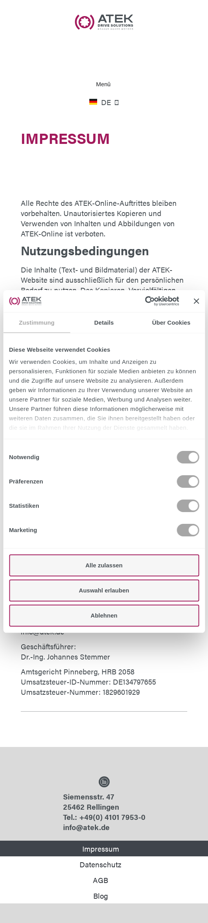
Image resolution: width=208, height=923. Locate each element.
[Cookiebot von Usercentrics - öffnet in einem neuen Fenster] (144, 301)
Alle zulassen (104, 565)
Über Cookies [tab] (171, 322)
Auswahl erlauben (104, 590)
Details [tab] (104, 322)
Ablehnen (103, 615)
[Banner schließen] (196, 301)
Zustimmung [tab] (36, 322)
